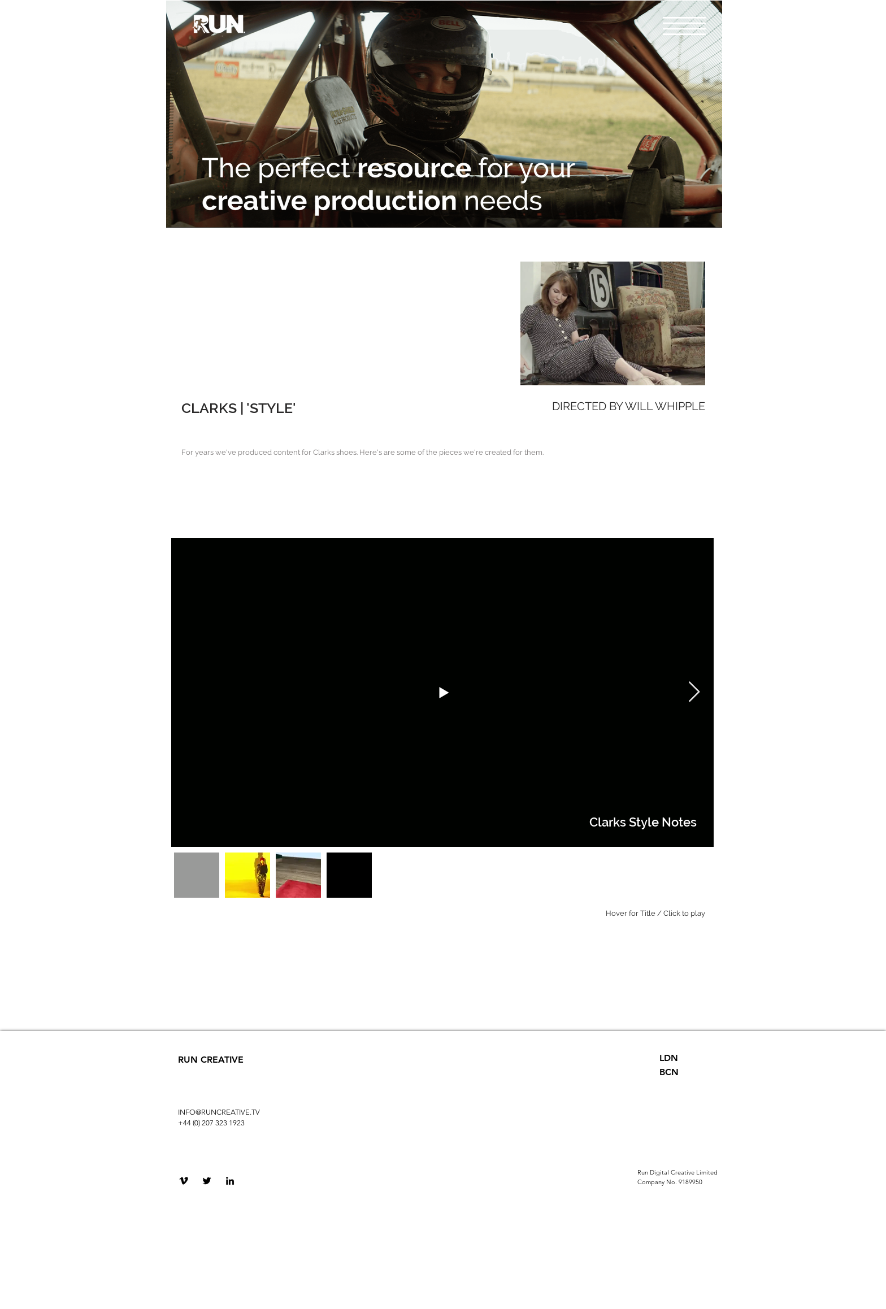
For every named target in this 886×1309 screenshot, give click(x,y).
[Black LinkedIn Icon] (230, 1180)
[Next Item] (694, 692)
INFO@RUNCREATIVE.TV (219, 1112)
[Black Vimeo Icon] (183, 1180)
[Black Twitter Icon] (206, 1180)
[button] (684, 26)
